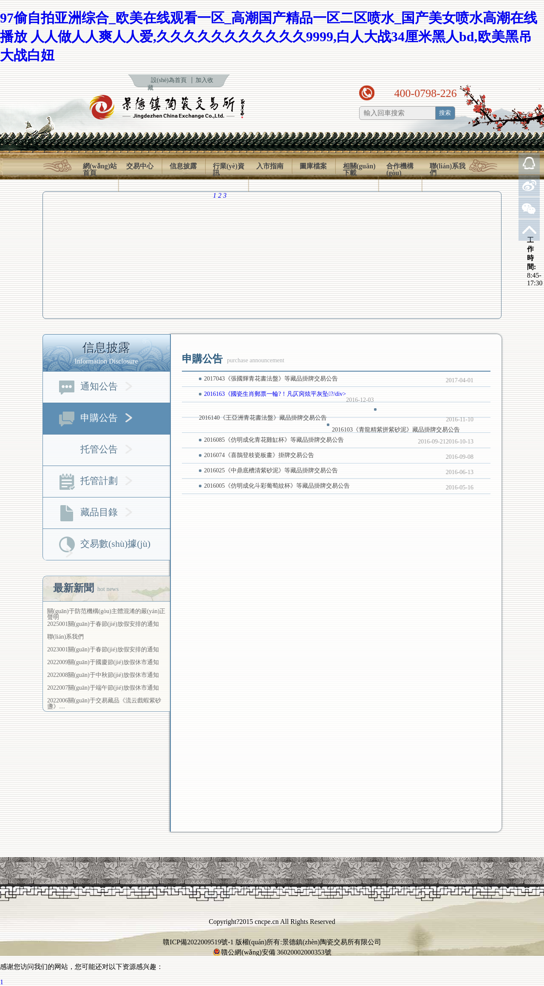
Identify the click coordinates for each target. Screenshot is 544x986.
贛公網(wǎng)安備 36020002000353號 (271, 952)
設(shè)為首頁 (169, 80)
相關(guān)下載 (359, 169)
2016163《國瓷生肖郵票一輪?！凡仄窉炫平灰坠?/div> (275, 394)
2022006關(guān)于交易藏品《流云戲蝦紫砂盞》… (104, 703)
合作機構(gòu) (400, 169)
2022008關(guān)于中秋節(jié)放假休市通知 (103, 675)
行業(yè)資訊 (228, 169)
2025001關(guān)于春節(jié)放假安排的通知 (103, 624)
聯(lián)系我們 (447, 169)
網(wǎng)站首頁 (100, 169)
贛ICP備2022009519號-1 (198, 942)
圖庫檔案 (313, 166)
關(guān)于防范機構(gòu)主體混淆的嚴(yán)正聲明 (106, 614)
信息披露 (183, 166)
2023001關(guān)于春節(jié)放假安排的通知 (103, 649)
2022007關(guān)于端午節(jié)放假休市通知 (103, 688)
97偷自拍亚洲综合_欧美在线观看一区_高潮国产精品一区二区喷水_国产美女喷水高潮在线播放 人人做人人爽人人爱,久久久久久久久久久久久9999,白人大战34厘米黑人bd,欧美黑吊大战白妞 (268, 36)
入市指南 (269, 166)
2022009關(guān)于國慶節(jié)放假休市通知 (103, 662)
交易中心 (139, 166)
